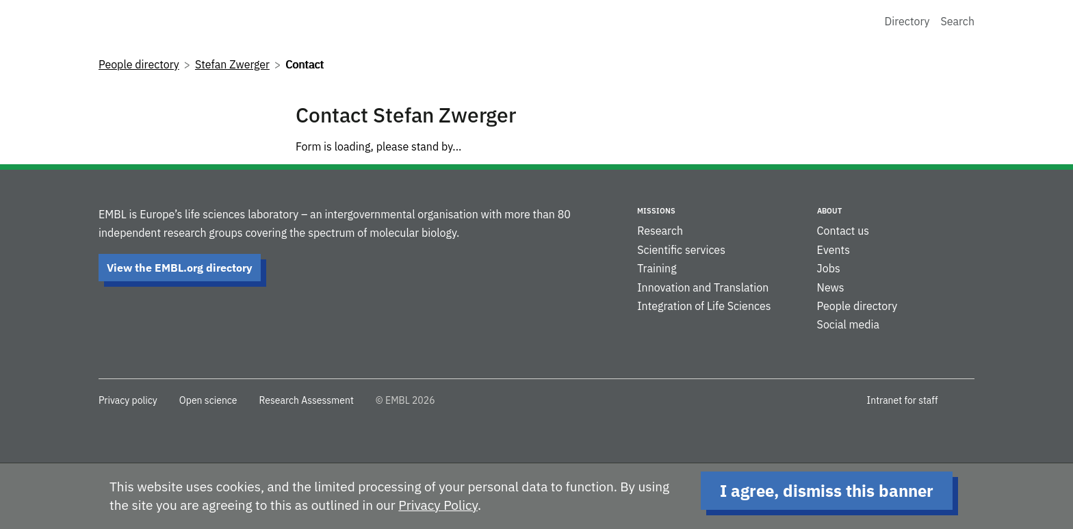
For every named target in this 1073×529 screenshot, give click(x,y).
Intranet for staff (902, 400)
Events (833, 250)
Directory (907, 21)
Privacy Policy (438, 505)
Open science (208, 400)
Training (656, 268)
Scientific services (681, 250)
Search (957, 21)
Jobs (828, 268)
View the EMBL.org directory (180, 267)
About (829, 211)
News (830, 287)
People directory (139, 64)
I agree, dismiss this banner (826, 491)
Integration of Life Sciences (704, 306)
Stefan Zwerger (232, 64)
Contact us (843, 230)
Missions (656, 211)
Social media (848, 324)
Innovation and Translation (702, 287)
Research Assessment (306, 400)
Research (660, 230)
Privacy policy (128, 400)
